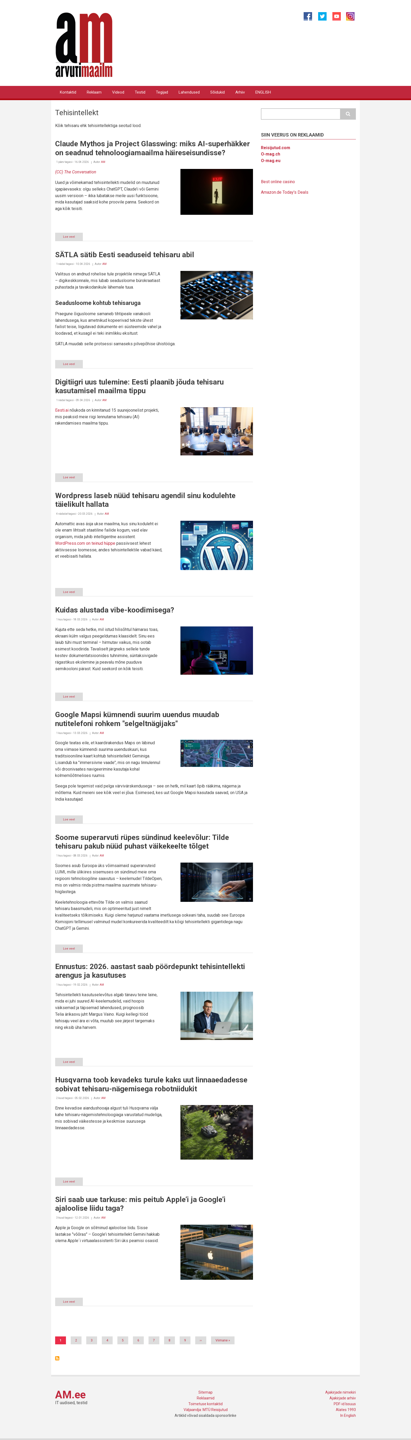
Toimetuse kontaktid (205, 1404)
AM (103, 161)
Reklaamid (205, 1398)
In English (348, 1415)
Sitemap (205, 1392)
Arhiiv (240, 92)
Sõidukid (217, 92)
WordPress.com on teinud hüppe (85, 543)
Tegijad (162, 92)
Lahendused (189, 92)
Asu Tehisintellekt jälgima (57, 1358)
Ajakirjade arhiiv (342, 1398)
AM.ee (70, 1395)
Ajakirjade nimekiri (340, 1392)
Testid (140, 92)
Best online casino (278, 181)
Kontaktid (68, 92)
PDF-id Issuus (345, 1404)
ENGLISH (263, 92)
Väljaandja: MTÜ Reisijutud (206, 1410)
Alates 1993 (346, 1410)
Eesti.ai (62, 410)
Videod (118, 92)
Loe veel (73, 238)
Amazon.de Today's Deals (284, 192)
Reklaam (94, 92)
